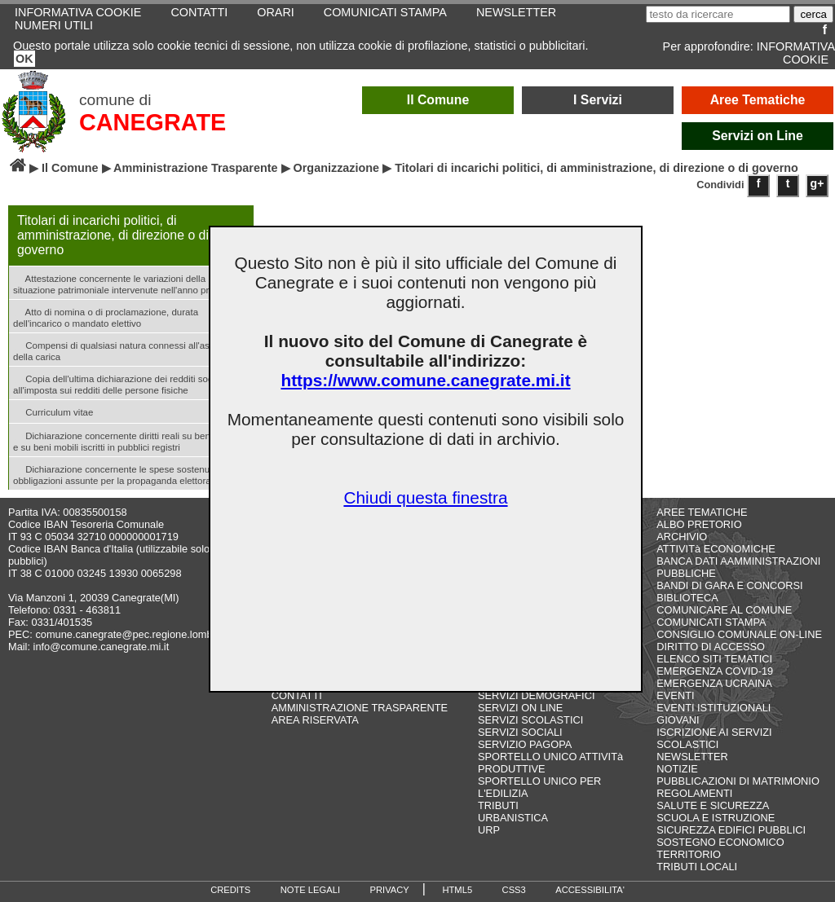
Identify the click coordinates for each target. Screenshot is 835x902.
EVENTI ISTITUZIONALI (713, 708)
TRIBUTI (498, 805)
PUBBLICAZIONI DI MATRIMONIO (738, 781)
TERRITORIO (688, 854)
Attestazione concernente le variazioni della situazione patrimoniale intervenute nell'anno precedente (130, 283)
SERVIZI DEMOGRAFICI (536, 695)
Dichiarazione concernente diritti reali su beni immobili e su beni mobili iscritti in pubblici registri (131, 440)
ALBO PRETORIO (698, 524)
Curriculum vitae (53, 411)
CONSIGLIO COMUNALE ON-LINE (739, 634)
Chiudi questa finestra (425, 497)
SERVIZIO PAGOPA (525, 744)
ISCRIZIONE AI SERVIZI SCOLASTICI (713, 738)
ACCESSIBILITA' (590, 890)
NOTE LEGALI (310, 890)
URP (489, 830)
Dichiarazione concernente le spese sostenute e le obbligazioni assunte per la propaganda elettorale (124, 473)
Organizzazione (337, 167)
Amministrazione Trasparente (195, 167)
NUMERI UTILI (54, 25)
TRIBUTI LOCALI (696, 866)
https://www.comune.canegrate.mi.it (425, 380)
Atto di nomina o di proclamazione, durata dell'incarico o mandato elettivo (105, 316)
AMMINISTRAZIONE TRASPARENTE (360, 708)
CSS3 (514, 890)
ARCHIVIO (681, 536)
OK (24, 58)
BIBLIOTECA (687, 598)
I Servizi (597, 100)
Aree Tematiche (758, 100)
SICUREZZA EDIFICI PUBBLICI (731, 830)
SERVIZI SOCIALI (520, 732)
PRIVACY (389, 890)
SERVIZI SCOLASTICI (530, 720)
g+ (817, 183)
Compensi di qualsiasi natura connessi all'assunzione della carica (130, 349)
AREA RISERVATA (315, 720)
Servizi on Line (757, 136)
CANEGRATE (152, 122)
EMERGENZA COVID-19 (714, 671)
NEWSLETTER (691, 756)
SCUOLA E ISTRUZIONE (715, 818)
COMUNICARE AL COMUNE (724, 610)
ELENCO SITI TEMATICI (714, 659)
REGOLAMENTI (694, 793)
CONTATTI (297, 695)
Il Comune (438, 100)
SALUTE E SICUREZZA (712, 805)
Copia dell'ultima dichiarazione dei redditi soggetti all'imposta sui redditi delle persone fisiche (122, 383)
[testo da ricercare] (718, 14)
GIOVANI (677, 720)
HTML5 (457, 890)
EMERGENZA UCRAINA (714, 683)
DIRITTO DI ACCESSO (710, 646)
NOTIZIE (676, 769)
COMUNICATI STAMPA (711, 622)
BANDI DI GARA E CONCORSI (729, 585)
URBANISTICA (513, 818)
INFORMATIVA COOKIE (796, 53)
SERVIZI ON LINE (520, 708)
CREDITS (230, 890)
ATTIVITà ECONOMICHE (715, 549)
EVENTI (675, 695)
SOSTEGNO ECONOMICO (720, 842)
